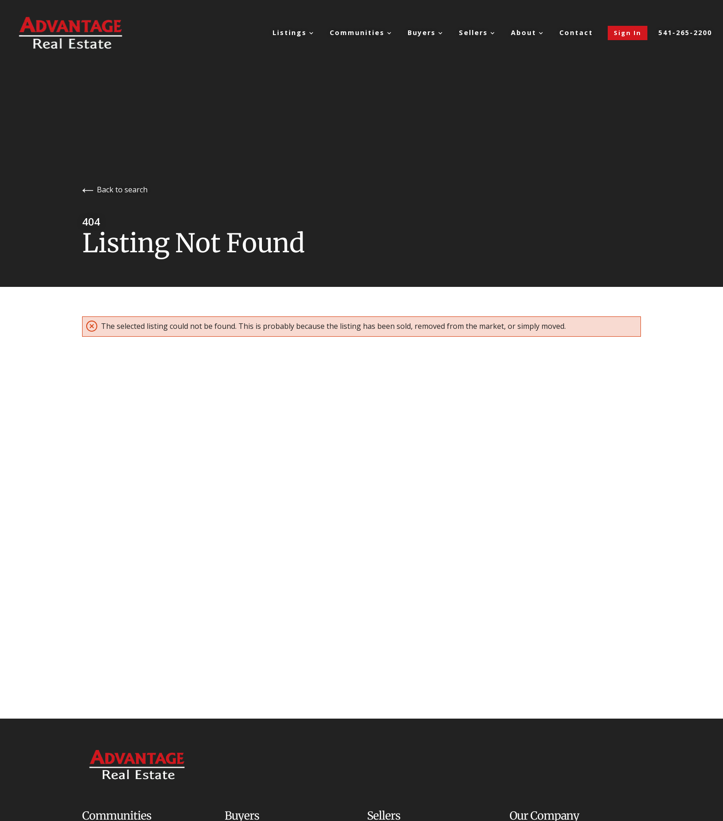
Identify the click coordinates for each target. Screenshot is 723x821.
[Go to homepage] (80, 32)
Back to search (115, 189)
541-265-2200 (685, 33)
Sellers (476, 32)
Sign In (627, 33)
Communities (360, 32)
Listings (293, 32)
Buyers (425, 32)
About (527, 32)
